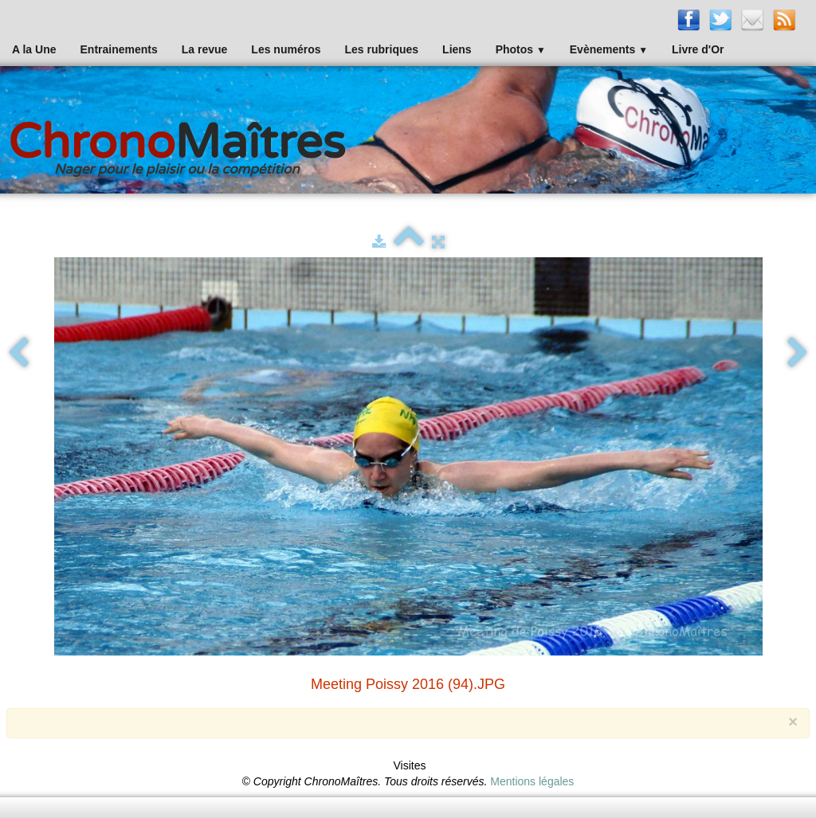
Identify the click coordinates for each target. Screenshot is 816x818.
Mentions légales (532, 781)
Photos (521, 49)
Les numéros (285, 49)
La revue (205, 49)
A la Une (34, 49)
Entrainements (119, 49)
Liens (457, 49)
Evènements (609, 49)
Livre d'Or (698, 49)
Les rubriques (381, 49)
